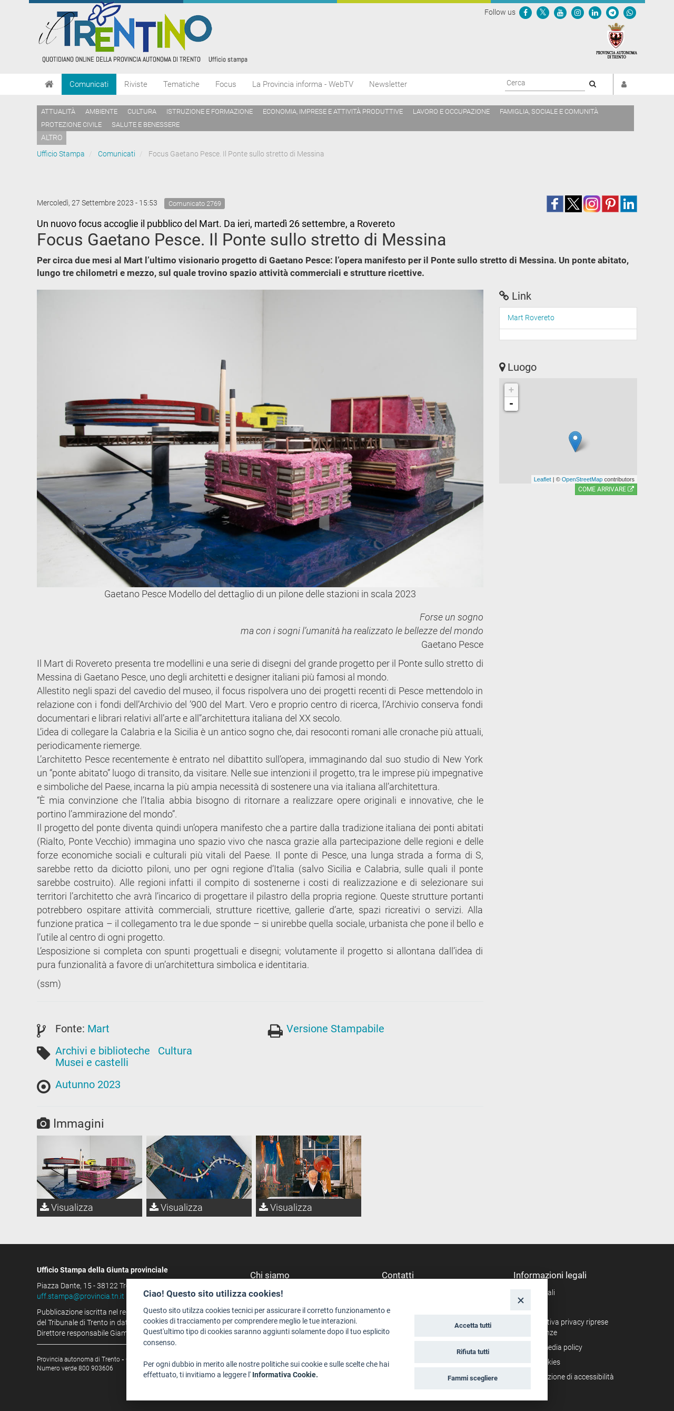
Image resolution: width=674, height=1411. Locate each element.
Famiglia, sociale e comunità (549, 111)
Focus (225, 84)
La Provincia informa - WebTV (302, 84)
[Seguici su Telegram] (612, 12)
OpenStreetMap (582, 479)
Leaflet (542, 479)
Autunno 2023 (88, 1084)
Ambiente (101, 111)
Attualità (58, 111)
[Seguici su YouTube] (560, 12)
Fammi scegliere (473, 1378)
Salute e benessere (146, 125)
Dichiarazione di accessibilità (567, 1377)
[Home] (49, 84)
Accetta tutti (472, 1325)
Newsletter (388, 84)
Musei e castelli (91, 1062)
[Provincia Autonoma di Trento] (616, 40)
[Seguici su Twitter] (543, 12)
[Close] (520, 1299)
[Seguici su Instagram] (577, 12)
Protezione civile (71, 125)
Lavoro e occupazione (451, 111)
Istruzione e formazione (209, 111)
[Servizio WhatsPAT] (629, 12)
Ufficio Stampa (61, 154)
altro (51, 137)
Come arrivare (606, 489)
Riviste (135, 84)
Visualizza (66, 1207)
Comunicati (89, 84)
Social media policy (551, 1347)
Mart (98, 1028)
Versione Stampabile (335, 1028)
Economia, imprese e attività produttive (333, 111)
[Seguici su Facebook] (525, 12)
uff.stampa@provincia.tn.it (80, 1296)
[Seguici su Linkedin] (595, 12)
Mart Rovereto (531, 317)
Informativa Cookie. (285, 1374)
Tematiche (181, 84)
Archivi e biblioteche (102, 1050)
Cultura (141, 111)
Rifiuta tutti (473, 1352)
